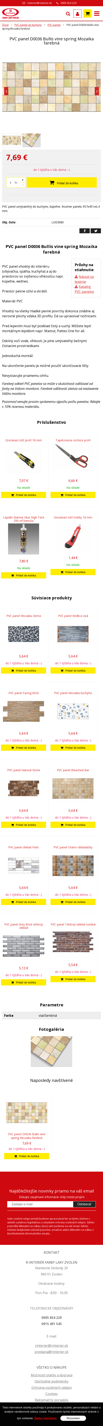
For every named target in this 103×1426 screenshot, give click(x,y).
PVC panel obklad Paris (23, 847)
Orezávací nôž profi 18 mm (23, 440)
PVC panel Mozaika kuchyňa (73, 693)
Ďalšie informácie (45, 1418)
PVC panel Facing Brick (23, 693)
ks (16, 182)
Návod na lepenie (84, 279)
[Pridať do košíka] (23, 495)
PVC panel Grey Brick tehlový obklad (23, 926)
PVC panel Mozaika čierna (23, 616)
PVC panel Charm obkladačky (73, 847)
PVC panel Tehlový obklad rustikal (73, 924)
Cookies (51, 1393)
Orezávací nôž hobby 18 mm (73, 517)
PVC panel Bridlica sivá (73, 616)
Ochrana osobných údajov (51, 1387)
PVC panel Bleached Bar (73, 770)
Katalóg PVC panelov (84, 289)
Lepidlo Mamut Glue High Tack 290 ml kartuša (23, 519)
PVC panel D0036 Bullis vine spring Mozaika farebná (26, 1136)
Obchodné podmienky (51, 1381)
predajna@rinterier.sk (51, 1351)
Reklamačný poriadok (51, 1400)
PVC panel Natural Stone (23, 770)
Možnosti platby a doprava (51, 1375)
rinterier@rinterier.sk (39, 3)
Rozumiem (73, 1418)
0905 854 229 (68, 3)
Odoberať (84, 1204)
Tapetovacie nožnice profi (73, 440)
